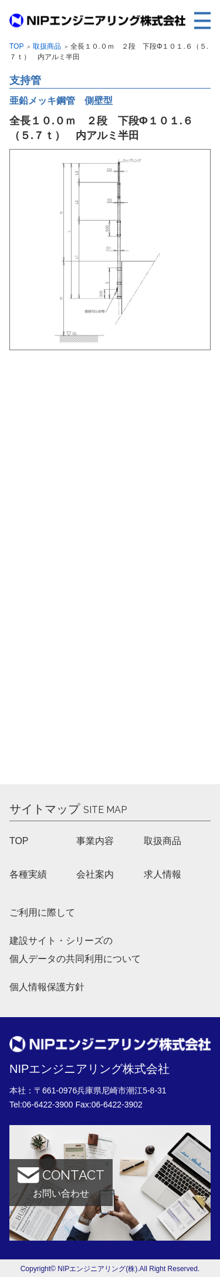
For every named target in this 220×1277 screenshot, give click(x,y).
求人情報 (162, 874)
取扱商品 (47, 46)
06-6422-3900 (47, 1104)
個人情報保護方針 (46, 988)
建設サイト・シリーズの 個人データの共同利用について (75, 950)
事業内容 (95, 841)
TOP (19, 841)
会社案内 (95, 874)
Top (16, 46)
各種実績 (28, 874)
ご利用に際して (42, 912)
